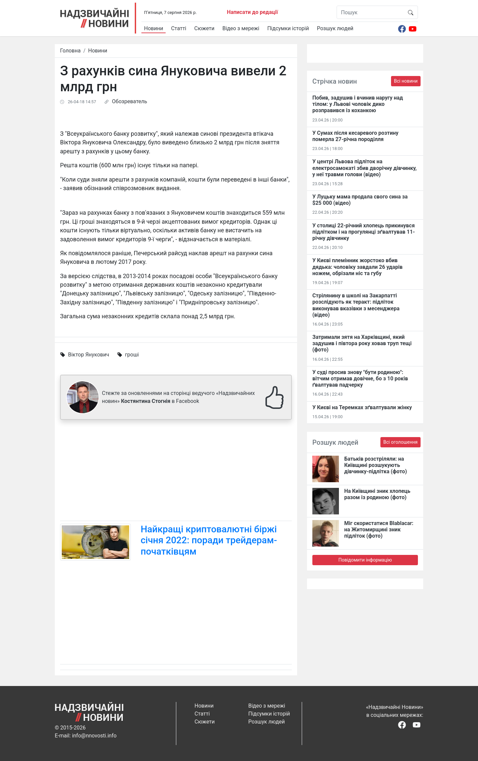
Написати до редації (252, 12)
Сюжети (204, 28)
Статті (178, 28)
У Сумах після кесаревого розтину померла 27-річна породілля (355, 136)
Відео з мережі (240, 28)
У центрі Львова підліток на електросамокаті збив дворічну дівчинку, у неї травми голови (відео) (364, 167)
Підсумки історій (288, 28)
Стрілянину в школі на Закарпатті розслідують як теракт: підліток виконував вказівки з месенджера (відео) (356, 305)
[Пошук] (370, 12)
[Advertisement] (176, 471)
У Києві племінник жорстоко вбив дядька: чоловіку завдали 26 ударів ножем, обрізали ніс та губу (357, 266)
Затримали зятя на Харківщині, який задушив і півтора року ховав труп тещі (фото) (362, 343)
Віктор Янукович (88, 354)
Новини (153, 28)
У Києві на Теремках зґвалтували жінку (362, 407)
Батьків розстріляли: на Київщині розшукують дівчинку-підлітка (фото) (375, 465)
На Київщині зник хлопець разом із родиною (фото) (377, 494)
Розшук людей (335, 28)
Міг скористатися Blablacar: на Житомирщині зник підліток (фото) (378, 529)
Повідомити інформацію (365, 560)
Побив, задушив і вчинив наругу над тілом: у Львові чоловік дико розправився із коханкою (357, 104)
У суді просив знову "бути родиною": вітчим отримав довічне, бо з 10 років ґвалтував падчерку (360, 378)
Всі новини (406, 81)
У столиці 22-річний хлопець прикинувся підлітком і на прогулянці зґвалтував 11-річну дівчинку (363, 231)
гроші (132, 354)
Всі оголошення (400, 442)
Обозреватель (129, 101)
